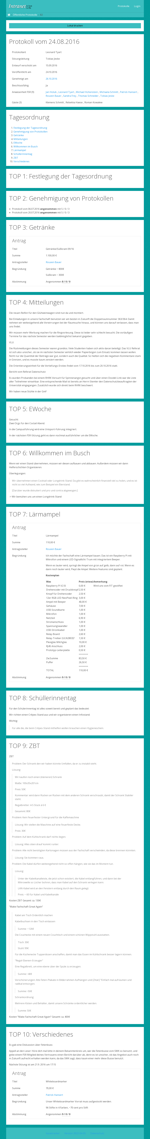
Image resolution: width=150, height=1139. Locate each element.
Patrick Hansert (128, 92)
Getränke (18, 135)
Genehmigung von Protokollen (30, 131)
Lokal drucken (75, 25)
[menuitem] (123, 6)
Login (137, 6)
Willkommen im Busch (25, 146)
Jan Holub (51, 92)
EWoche (17, 142)
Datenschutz (97, 1133)
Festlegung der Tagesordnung (30, 127)
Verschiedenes (21, 161)
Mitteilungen (20, 139)
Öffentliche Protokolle (25, 14)
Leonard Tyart (66, 92)
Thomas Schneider (88, 95)
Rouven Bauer (53, 95)
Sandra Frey (69, 95)
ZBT (15, 157)
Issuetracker (53, 1133)
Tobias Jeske (107, 95)
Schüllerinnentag (22, 154)
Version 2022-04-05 (75, 1133)
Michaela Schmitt (109, 92)
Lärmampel (19, 150)
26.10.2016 (51, 78)
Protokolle (123, 6)
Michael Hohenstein (87, 92)
